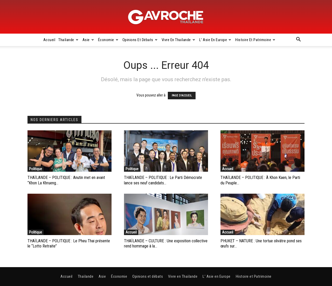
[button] (298, 40)
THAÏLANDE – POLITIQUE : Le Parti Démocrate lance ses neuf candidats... (163, 180)
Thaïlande (68, 39)
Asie (88, 39)
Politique (35, 169)
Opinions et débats (140, 39)
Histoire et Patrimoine (255, 39)
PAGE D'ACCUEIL (182, 95)
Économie (108, 39)
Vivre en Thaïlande (178, 39)
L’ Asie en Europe (215, 39)
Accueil (49, 39)
